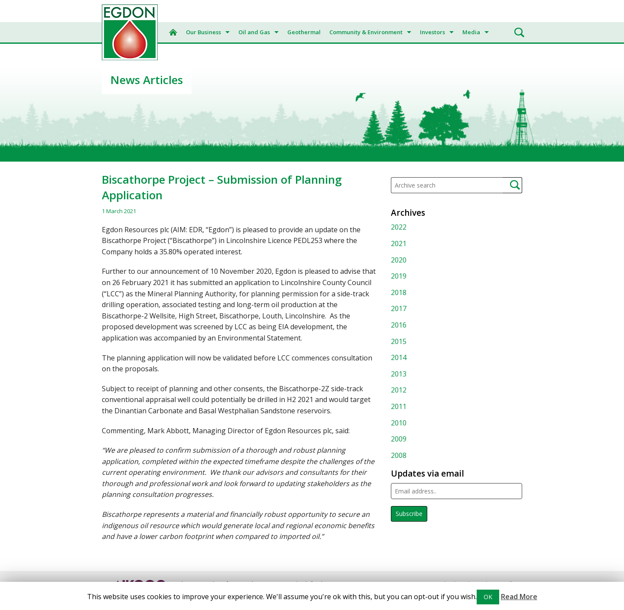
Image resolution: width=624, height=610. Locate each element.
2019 (398, 276)
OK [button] (488, 597)
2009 (398, 439)
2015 (398, 341)
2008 (398, 455)
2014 (398, 357)
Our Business (203, 32)
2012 (398, 390)
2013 (398, 374)
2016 (398, 325)
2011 (398, 406)
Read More (519, 596)
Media (471, 32)
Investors (432, 32)
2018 (398, 292)
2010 (398, 423)
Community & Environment (366, 32)
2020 (398, 260)
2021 (398, 243)
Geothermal (304, 32)
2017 (398, 308)
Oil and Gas (254, 32)
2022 (398, 227)
